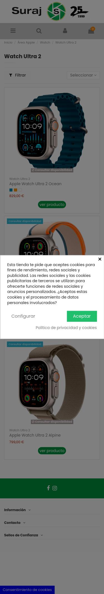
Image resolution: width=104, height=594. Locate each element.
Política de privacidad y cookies (66, 327)
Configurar (23, 316)
